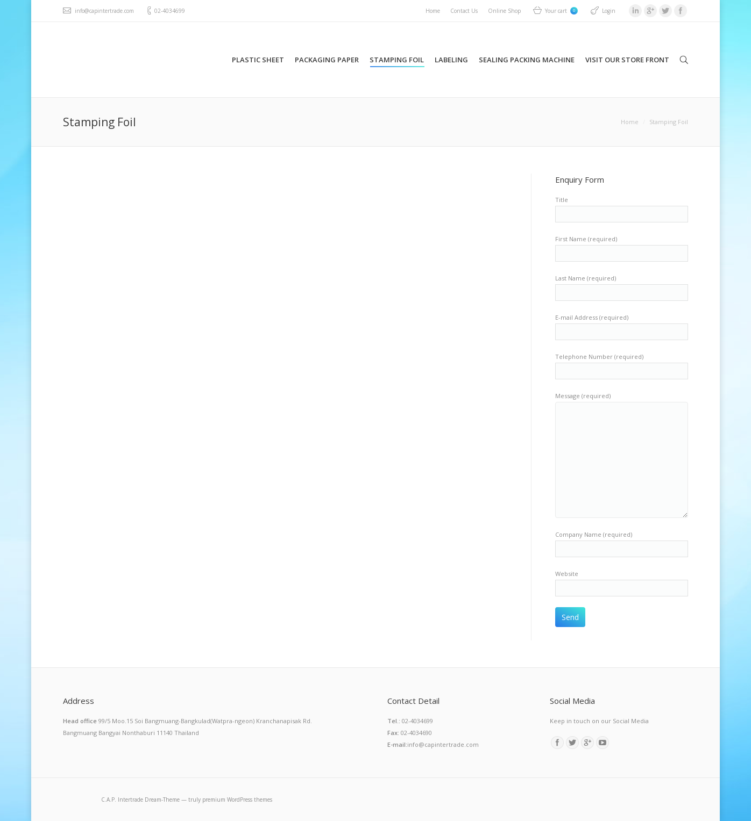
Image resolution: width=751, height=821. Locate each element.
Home (630, 122)
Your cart (561, 11)
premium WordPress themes (237, 799)
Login (608, 11)
